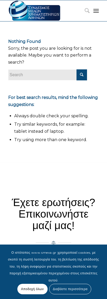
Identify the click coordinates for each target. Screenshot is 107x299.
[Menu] (96, 10)
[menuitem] (84, 10)
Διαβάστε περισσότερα (70, 289)
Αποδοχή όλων (32, 289)
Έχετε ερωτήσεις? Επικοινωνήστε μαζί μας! (53, 214)
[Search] (84, 10)
